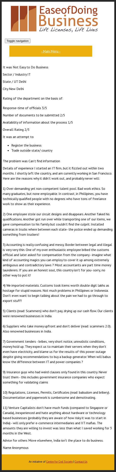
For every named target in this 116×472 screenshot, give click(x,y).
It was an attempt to (18, 137)
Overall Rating (13, 129)
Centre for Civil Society (59, 462)
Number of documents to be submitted (31, 115)
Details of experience (18, 168)
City (5, 89)
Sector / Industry (15, 74)
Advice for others (15, 440)
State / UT (10, 81)
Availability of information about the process (35, 122)
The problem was (15, 161)
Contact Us (81, 462)
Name (7, 447)
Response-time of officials (22, 108)
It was (7, 67)
